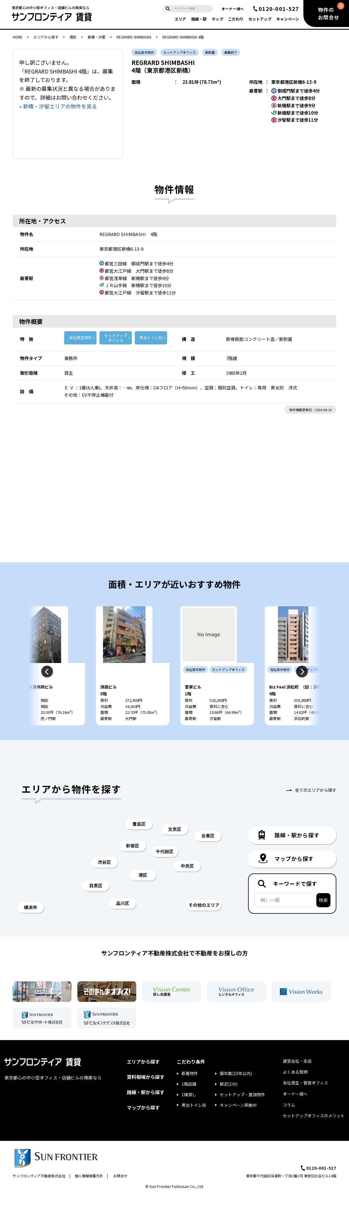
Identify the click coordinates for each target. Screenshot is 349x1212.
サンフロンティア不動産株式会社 (39, 1192)
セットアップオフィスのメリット (314, 1132)
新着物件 (190, 1090)
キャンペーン (287, 19)
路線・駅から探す (145, 1108)
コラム (289, 1121)
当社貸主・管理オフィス (305, 1099)
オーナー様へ (233, 8)
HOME (17, 36)
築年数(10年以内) (236, 1090)
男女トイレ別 (150, 337)
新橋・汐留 (96, 36)
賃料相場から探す (145, 1093)
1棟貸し (189, 1111)
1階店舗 (189, 1101)
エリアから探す (46, 36)
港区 (73, 36)
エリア (180, 19)
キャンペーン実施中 (238, 1122)
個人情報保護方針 (89, 1192)
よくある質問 (295, 1089)
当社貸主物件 (80, 337)
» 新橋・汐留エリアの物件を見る (58, 106)
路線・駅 (199, 19)
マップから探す (143, 1124)
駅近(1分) (228, 1101)
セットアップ (259, 19)
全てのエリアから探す (315, 807)
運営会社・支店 (297, 1078)
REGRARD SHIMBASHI (134, 36)
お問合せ (120, 1192)
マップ (217, 19)
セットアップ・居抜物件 (242, 1111)
